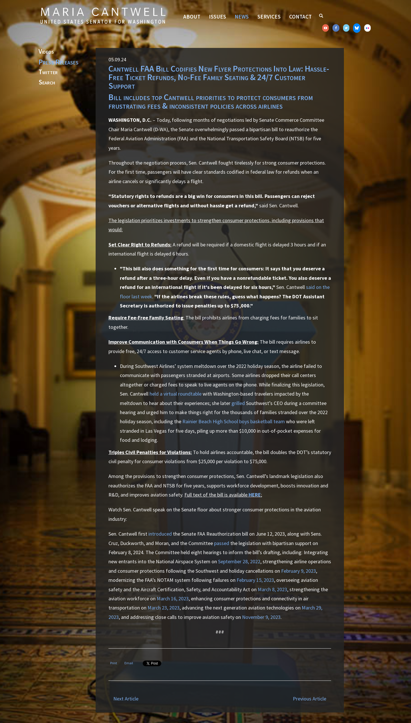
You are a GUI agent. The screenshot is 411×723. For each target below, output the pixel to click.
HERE (255, 494)
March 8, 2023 (272, 589)
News (242, 16)
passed (221, 543)
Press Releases (58, 62)
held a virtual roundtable (176, 393)
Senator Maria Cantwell (103, 15)
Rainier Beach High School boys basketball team (233, 421)
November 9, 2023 (261, 617)
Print (113, 663)
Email (128, 663)
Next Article (125, 698)
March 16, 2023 (172, 598)
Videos (46, 51)
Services (269, 16)
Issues (217, 16)
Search (47, 82)
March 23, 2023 (163, 607)
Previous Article (309, 698)
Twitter (48, 72)
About (191, 16)
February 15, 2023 (254, 580)
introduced (160, 533)
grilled (238, 403)
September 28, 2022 (239, 561)
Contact (300, 16)
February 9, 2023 (298, 571)
